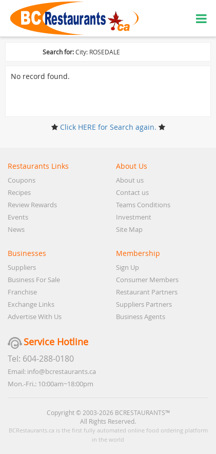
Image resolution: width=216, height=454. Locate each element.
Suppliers (22, 267)
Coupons (21, 180)
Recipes (19, 192)
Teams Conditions (143, 204)
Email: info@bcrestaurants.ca (52, 371)
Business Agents (140, 316)
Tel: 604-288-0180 (41, 358)
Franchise (22, 292)
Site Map (129, 229)
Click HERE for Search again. (108, 127)
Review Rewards (32, 204)
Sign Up (127, 267)
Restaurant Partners (147, 292)
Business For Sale (34, 279)
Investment (133, 217)
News (16, 229)
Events (18, 217)
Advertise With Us (35, 316)
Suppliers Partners (144, 304)
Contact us (132, 192)
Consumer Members (147, 279)
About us (130, 180)
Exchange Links (31, 304)
